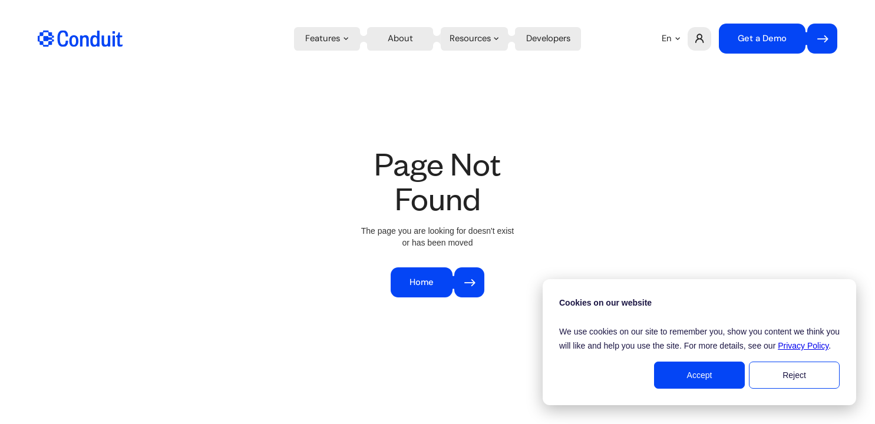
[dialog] (699, 342)
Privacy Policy (803, 345)
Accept (699, 375)
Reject (794, 375)
